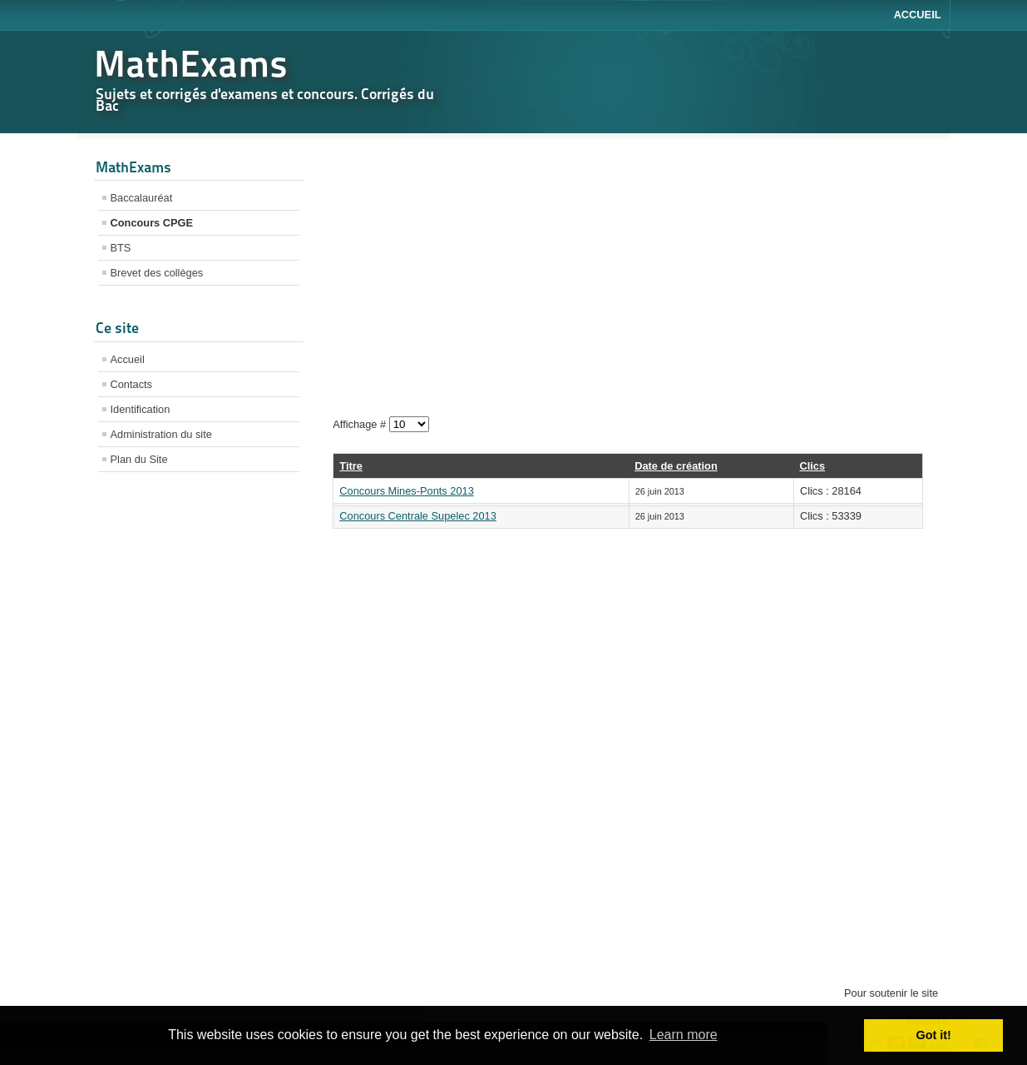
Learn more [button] (683, 1035)
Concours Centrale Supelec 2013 (417, 516)
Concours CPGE (152, 222)
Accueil (917, 14)
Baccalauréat (142, 198)
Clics (812, 466)
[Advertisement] (199, 747)
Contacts (132, 384)
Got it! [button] (933, 1035)
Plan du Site (139, 459)
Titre (351, 466)
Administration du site (161, 434)
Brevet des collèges (157, 272)
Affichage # (360, 424)
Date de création (676, 466)
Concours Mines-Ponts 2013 (406, 491)
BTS (121, 247)
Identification (140, 409)
